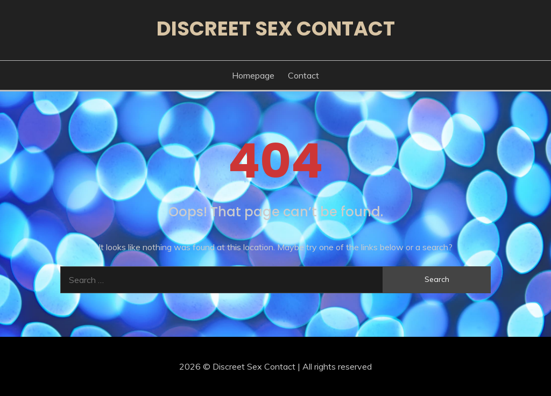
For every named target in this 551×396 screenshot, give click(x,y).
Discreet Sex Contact (276, 29)
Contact (303, 75)
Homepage (253, 75)
